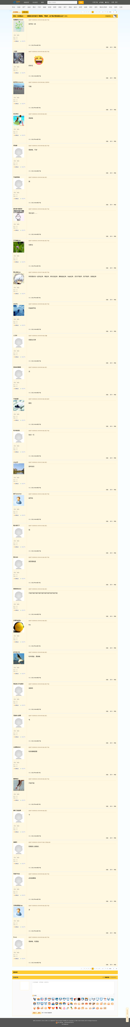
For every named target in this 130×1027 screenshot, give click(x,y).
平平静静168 (16, 240)
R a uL (15, 937)
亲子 (65, 7)
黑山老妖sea (16, 272)
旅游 (29, 7)
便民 (96, 7)
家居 (49, 7)
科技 (110, 7)
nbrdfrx (15, 304)
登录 (116, 2)
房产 (23, 7)
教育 (54, 7)
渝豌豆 (15, 842)
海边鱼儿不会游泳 (18, 684)
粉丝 (18, 34)
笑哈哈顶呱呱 (17, 367)
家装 (59, 7)
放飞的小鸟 (16, 652)
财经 (90, 7)
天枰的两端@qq (17, 905)
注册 (112, 2)
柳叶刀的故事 (17, 810)
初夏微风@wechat (18, 19)
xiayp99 (15, 462)
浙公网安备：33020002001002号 (65, 1022)
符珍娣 (15, 145)
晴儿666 (15, 557)
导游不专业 (16, 874)
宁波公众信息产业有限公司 (61, 1020)
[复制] (66, 16)
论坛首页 (35, 2)
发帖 (101, 2)
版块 (42, 2)
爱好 (34, 7)
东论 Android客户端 (36, 76)
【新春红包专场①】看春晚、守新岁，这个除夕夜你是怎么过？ (45, 16)
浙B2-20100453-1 (37, 1020)
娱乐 (75, 7)
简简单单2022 (17, 589)
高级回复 (107, 977)
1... (82, 12)
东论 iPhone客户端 (36, 45)
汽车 (39, 7)
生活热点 (20, 16)
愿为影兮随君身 (17, 209)
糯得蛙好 (15, 779)
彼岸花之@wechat (18, 82)
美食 (70, 7)
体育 (80, 7)
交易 (120, 7)
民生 (13, 7)
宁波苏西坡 (16, 177)
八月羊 (15, 335)
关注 (107, 2)
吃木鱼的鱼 (16, 430)
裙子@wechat (17, 494)
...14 (102, 12)
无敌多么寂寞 (17, 715)
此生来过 (15, 114)
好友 (35, 995)
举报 (115, 47)
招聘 (115, 7)
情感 (18, 7)
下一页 (106, 12)
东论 (14, 16)
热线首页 (26, 2)
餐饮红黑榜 (103, 7)
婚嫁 (44, 7)
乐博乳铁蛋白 (17, 620)
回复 (107, 47)
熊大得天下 (16, 525)
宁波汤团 (15, 399)
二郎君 (15, 51)
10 (99, 12)
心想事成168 (16, 747)
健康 (85, 7)
